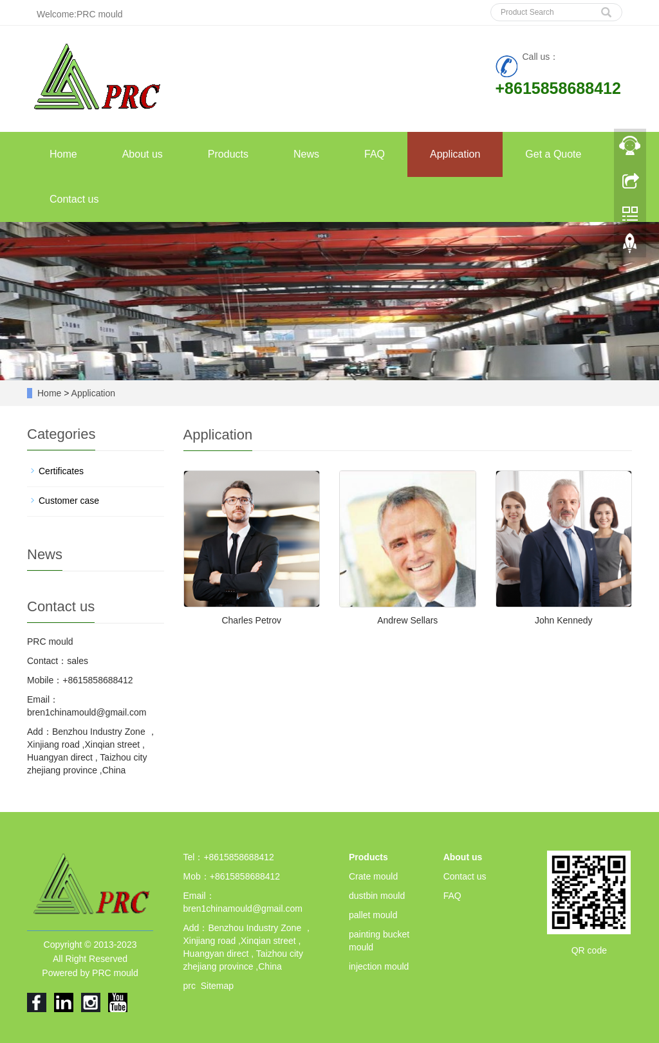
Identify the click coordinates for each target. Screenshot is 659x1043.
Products (228, 154)
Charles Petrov (251, 620)
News (306, 154)
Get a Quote (553, 154)
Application (455, 154)
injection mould (379, 966)
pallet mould (373, 915)
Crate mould (373, 876)
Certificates (61, 471)
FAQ (374, 154)
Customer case (69, 500)
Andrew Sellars (407, 620)
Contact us (74, 199)
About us (142, 154)
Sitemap (217, 986)
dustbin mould (377, 896)
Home (63, 154)
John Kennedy (564, 620)
